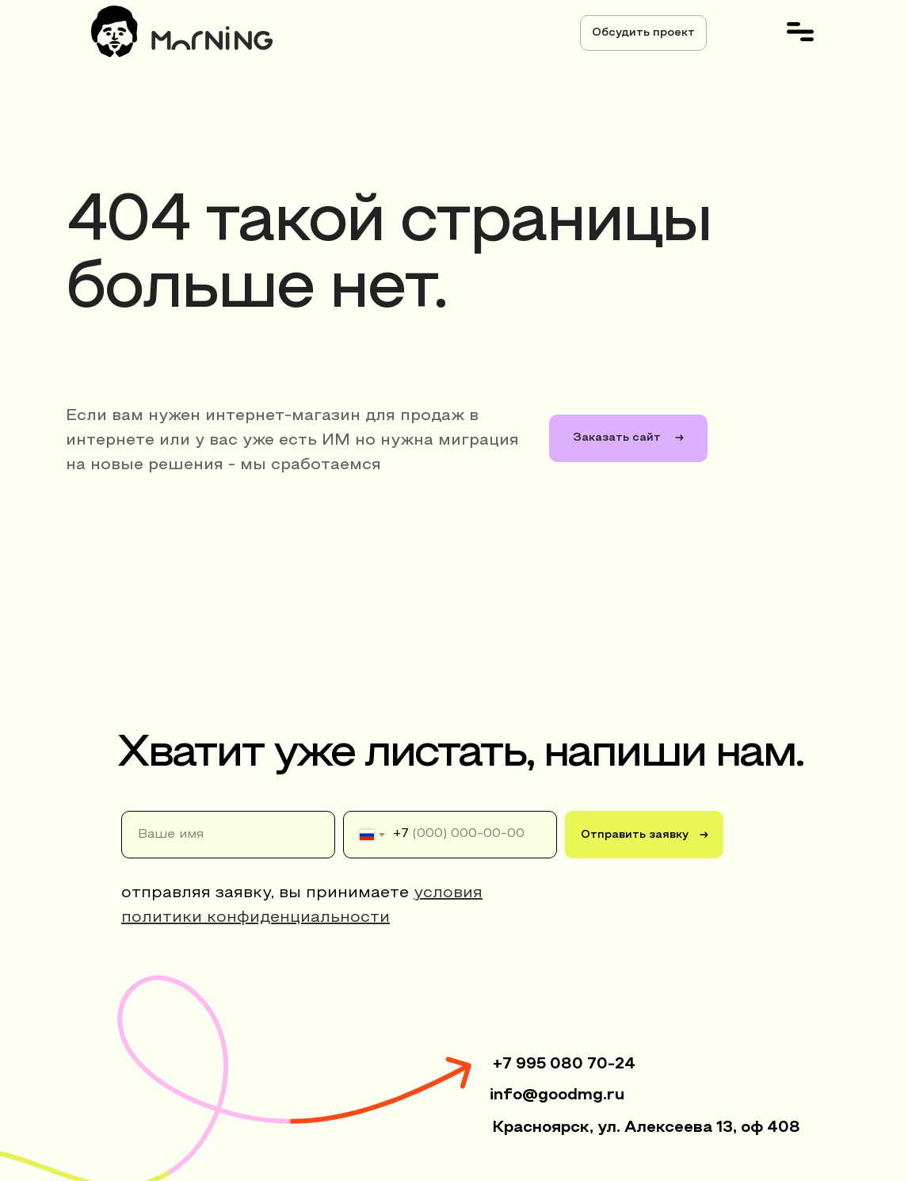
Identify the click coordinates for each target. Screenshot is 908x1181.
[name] (228, 834)
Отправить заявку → (644, 835)
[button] (643, 33)
